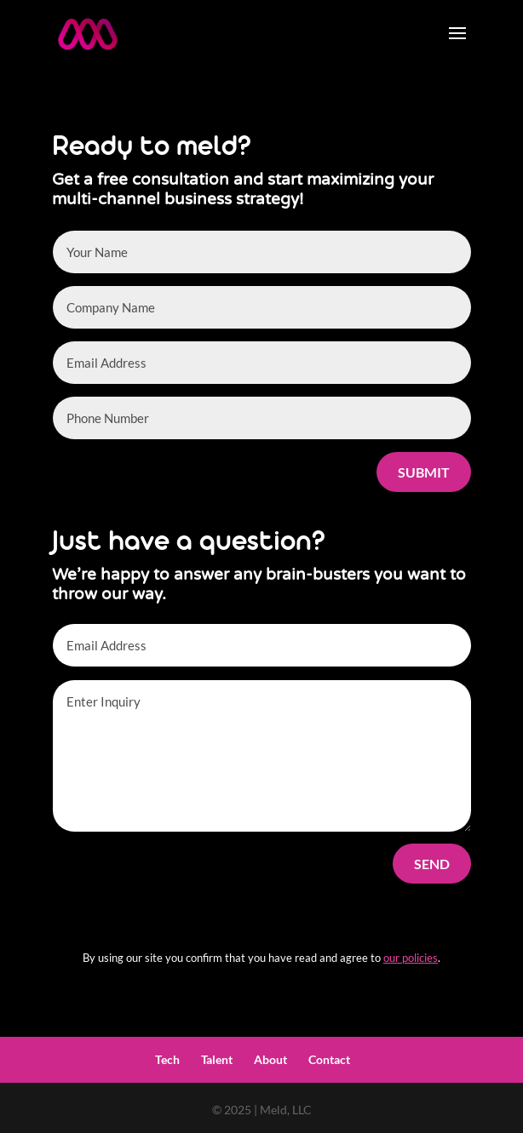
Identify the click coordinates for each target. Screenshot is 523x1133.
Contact (329, 1059)
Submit (424, 472)
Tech (167, 1059)
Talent (217, 1059)
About (270, 1059)
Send (432, 863)
